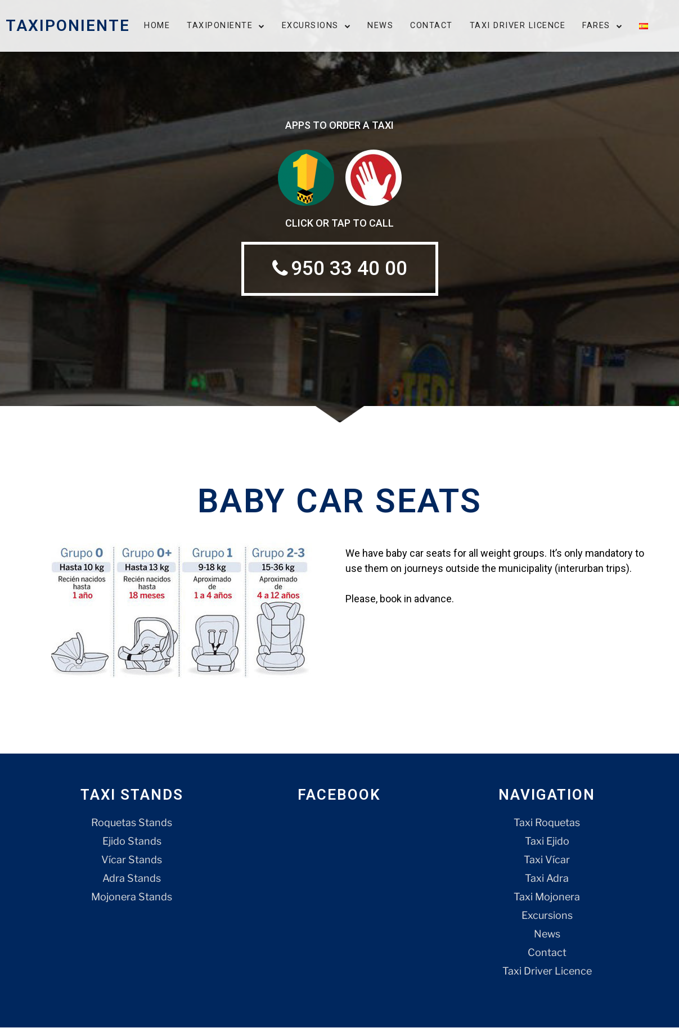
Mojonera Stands (131, 897)
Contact (431, 25)
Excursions (316, 25)
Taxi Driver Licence (518, 25)
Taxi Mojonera (547, 897)
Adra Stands (131, 879)
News (380, 25)
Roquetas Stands (131, 823)
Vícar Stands (131, 860)
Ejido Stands (131, 841)
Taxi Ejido (547, 841)
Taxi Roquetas (547, 823)
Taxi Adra (547, 879)
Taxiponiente (226, 25)
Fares (602, 25)
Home (157, 25)
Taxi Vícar (547, 860)
